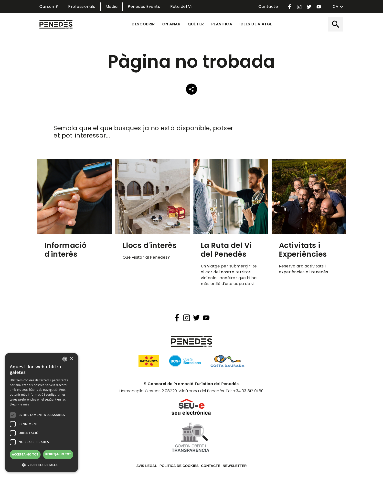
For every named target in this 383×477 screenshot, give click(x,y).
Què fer (196, 24)
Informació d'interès (65, 249)
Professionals (81, 6)
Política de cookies (179, 466)
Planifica (221, 24)
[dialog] (41, 412)
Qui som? (48, 6)
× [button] (71, 359)
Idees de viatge (255, 24)
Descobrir (143, 24)
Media (112, 6)
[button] (41, 464)
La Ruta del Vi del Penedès (226, 249)
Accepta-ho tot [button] (25, 454)
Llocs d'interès (150, 245)
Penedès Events (144, 6)
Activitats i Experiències (303, 249)
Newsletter (235, 466)
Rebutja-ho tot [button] (58, 454)
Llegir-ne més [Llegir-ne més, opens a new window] (19, 404)
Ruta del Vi (181, 6)
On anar (171, 24)
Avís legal (146, 466)
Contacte (268, 6)
